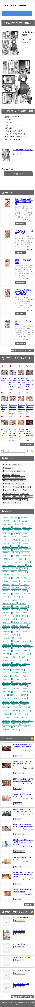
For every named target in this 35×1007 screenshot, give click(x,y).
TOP (18, 13)
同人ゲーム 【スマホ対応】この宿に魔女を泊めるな (29, 433)
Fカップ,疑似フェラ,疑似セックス (14, 480)
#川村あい (17, 631)
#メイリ (15, 546)
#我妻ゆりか (17, 594)
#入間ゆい (6, 552)
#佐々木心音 (6, 613)
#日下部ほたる (7, 530)
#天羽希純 (16, 654)
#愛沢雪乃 (27, 726)
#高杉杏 (14, 685)
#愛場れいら (16, 590)
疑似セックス (8, 468)
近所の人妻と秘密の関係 (24, 261)
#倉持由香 (27, 622)
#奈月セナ (6, 540)
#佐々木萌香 (6, 527)
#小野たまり (6, 556)
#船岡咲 (14, 600)
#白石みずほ (26, 556)
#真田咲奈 (16, 676)
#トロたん (6, 600)
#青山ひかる (17, 647)
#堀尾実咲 (15, 581)
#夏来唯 (5, 518)
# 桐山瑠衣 (25, 543)
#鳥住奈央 (15, 628)
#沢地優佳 (15, 540)
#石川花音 (23, 660)
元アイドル (17, 496)
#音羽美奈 (17, 679)
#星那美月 (23, 695)
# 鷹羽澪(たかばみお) (9, 603)
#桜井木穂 (26, 562)
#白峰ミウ (17, 644)
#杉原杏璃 (17, 562)
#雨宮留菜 (15, 568)
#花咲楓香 (6, 628)
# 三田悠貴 (27, 594)
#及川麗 (5, 666)
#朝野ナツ (6, 590)
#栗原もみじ (6, 594)
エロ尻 (6, 474)
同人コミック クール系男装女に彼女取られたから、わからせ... (30, 382)
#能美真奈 (25, 723)
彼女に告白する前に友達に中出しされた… (24, 201)
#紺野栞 (14, 619)
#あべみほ (6, 597)
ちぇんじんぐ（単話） (23, 322)
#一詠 (20, 638)
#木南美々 (6, 698)
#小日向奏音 (17, 650)
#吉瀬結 (5, 571)
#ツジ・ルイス (27, 720)
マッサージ (7, 503)
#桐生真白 (25, 676)
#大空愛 (27, 707)
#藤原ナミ (26, 688)
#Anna (16, 717)
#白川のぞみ (25, 552)
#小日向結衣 (6, 647)
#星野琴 (16, 533)
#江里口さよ (6, 631)
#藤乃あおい (17, 524)
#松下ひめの (17, 726)
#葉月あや (6, 581)
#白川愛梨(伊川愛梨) (9, 638)
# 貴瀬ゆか (6, 714)
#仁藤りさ (6, 704)
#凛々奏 (13, 571)
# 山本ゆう (6, 546)
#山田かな (24, 546)
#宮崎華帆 (25, 533)
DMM (29, 39)
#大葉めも (25, 584)
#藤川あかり (24, 701)
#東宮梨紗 (6, 584)
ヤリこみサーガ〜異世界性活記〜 (24, 232)
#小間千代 (6, 616)
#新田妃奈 (15, 704)
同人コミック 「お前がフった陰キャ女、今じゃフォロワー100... (13, 382)
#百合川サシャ (7, 707)
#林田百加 (6, 568)
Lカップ (28, 496)
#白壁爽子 (14, 660)
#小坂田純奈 (16, 688)
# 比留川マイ (7, 562)
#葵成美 (5, 701)
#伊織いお (27, 587)
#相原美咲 (17, 641)
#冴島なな (26, 673)
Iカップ (16, 487)
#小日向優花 (18, 707)
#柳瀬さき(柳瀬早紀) (9, 565)
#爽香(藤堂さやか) (8, 575)
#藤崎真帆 (6, 688)
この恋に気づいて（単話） (23, 150)
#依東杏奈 (15, 723)
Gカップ (6, 487)
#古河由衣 (6, 657)
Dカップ (16, 490)
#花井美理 (15, 543)
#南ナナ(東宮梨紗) (18, 669)
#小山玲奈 (15, 616)
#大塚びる (15, 711)
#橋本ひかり (27, 647)
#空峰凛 (24, 568)
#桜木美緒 (26, 644)
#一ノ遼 (25, 714)
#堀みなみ (6, 720)
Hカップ (6, 465)
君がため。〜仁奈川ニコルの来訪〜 (4, 407)
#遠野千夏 (17, 556)
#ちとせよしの (16, 587)
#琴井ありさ (6, 549)
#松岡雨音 (6, 685)
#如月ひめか (17, 549)
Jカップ (26, 487)
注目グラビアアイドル (10, 493)
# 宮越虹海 (17, 527)
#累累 (23, 657)
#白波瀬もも (6, 663)
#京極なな (6, 587)
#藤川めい (15, 584)
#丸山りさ (17, 692)
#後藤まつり (26, 682)
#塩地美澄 (6, 673)
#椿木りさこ (16, 673)
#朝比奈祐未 (24, 518)
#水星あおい (6, 682)
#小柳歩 (14, 698)
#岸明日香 (26, 631)
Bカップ (24, 493)
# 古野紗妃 (26, 692)
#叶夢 (29, 565)
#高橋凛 (25, 613)
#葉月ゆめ (6, 609)
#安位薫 (24, 616)
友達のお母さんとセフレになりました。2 (21, 431)
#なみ (4, 695)
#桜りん (19, 575)
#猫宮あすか (22, 571)
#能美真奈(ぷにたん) (9, 559)
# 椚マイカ (6, 669)
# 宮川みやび (7, 717)
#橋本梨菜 (6, 543)
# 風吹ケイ (15, 537)
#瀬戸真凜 (25, 704)
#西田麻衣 (22, 603)
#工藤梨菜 (27, 650)
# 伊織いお (6, 676)
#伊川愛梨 (6, 619)
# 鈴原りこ (14, 518)
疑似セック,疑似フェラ (10, 499)
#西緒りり (15, 657)
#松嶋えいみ (6, 533)
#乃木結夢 (17, 613)
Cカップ (26, 490)
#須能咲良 (6, 723)
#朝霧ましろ (6, 650)
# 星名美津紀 (7, 524)
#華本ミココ (6, 679)
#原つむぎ (18, 530)
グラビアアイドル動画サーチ (17, 1002)
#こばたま (23, 625)
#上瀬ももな (25, 654)
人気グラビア (19, 920)
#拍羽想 (22, 666)
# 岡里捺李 (6, 654)
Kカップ (6, 496)
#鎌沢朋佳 (15, 597)
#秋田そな (25, 597)
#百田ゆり (26, 679)
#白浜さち (27, 549)
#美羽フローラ (24, 619)
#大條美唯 (17, 663)
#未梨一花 (15, 521)
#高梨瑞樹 (25, 537)
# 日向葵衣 (26, 641)
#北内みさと (6, 644)
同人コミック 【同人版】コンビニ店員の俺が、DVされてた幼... (13, 433)
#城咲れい (26, 578)
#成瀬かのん (6, 692)
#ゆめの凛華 (16, 714)
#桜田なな (6, 711)
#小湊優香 (6, 625)
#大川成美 (25, 521)
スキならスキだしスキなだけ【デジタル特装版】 (23, 292)
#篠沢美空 (26, 663)
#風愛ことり (17, 622)
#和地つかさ (6, 606)
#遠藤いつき (16, 720)
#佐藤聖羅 (14, 701)
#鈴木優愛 (24, 606)
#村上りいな (6, 641)
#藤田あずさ (27, 527)
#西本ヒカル (6, 622)
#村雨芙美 (17, 578)
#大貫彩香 (15, 609)
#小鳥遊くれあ (26, 581)
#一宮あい (17, 682)
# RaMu (16, 606)
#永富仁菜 (14, 666)
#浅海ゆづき (6, 578)
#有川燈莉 (15, 552)
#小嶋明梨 (15, 635)
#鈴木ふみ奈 (25, 628)
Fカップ (15, 474)
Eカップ (6, 490)
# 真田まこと (25, 711)
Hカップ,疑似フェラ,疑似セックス (14, 471)
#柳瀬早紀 (21, 559)
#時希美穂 (24, 717)
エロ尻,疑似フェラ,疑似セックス (13, 477)
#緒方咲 (26, 530)
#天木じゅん (25, 540)
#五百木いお (13, 695)
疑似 (24, 499)
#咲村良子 (6, 537)
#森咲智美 (6, 521)
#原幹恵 (24, 609)
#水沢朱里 (23, 698)
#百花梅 (5, 660)
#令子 (24, 590)
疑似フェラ (17, 465)
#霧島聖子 (23, 685)
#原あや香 (6, 729)
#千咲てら (6, 635)
